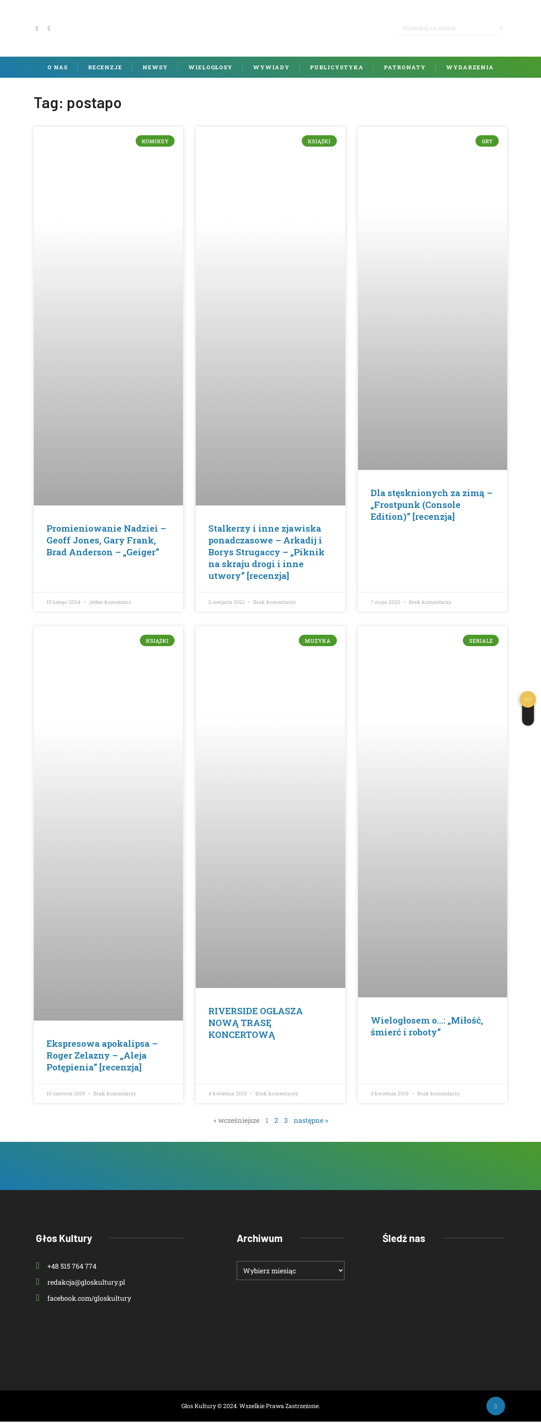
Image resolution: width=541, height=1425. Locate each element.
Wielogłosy (210, 70)
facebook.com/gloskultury (83, 1301)
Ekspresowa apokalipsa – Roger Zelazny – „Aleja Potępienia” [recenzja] (102, 1058)
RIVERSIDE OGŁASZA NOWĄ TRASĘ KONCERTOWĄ (255, 1025)
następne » (311, 1123)
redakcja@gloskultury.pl (80, 1285)
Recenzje (105, 70)
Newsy (155, 70)
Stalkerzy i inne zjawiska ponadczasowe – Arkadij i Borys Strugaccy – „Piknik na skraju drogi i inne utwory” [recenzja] (266, 555)
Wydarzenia (470, 70)
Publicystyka (336, 70)
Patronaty (405, 70)
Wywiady (271, 70)
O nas (57, 70)
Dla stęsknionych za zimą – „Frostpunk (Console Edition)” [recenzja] (431, 508)
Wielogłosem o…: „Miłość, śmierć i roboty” (427, 1029)
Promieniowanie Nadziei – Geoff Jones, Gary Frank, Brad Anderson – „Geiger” (106, 543)
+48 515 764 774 (66, 1269)
